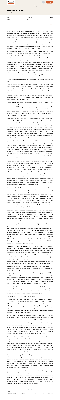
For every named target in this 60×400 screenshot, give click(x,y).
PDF (51, 24)
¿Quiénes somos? (11, 393)
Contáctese (22, 393)
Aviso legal (50, 393)
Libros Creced (32, 393)
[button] (43, 2)
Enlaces (42, 393)
